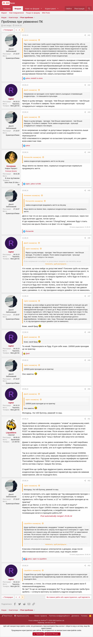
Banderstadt (15, 440)
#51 (89, 419)
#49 (89, 360)
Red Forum (7, 616)
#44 (89, 152)
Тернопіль (15, 104)
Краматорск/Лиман (12, 58)
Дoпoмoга (75, 616)
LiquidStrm (11, 433)
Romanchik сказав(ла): (32, 157)
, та (34, 78)
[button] (41, 8)
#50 (89, 389)
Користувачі (50, 8)
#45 (89, 190)
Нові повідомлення (16, 13)
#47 (89, 296)
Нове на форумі (32, 8)
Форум (18, 8)
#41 (89, 35)
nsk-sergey (7, 25)
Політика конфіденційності (59, 616)
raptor (11, 99)
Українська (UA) (21, 616)
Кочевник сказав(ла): (32, 195)
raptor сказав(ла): (30, 40)
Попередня (8, 30)
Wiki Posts (46, 13)
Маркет (4, 13)
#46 (89, 238)
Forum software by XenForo (46, 620)
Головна (7, 8)
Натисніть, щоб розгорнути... (56, 264)
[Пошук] (89, 8)
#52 (89, 481)
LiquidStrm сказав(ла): (32, 523)
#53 (89, 566)
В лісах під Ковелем (12, 178)
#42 (89, 85)
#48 (89, 332)
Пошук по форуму (33, 13)
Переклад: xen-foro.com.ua (46, 622)
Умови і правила (40, 616)
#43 (89, 112)
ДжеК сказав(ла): (30, 90)
